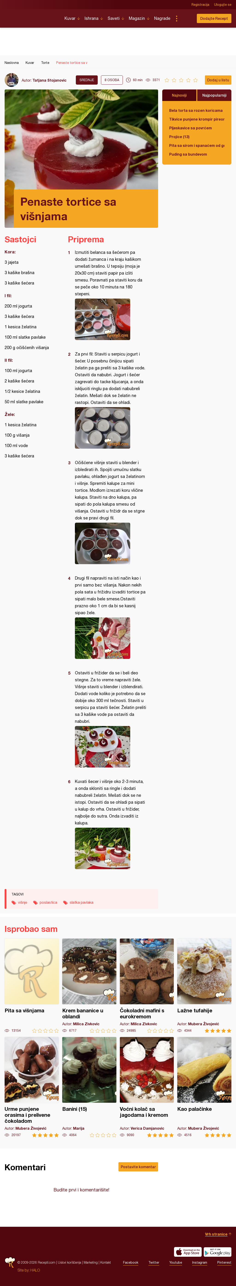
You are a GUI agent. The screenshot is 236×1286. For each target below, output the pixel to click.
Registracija (200, 4)
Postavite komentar (138, 1167)
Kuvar (70, 18)
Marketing (91, 1262)
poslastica (48, 902)
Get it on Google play (217, 1252)
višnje (22, 902)
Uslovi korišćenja (69, 1262)
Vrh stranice (216, 1234)
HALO (35, 1270)
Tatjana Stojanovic (49, 80)
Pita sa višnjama (32, 986)
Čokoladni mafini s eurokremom (147, 986)
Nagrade (162, 18)
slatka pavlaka (81, 902)
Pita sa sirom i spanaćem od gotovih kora (196, 145)
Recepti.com (31, 17)
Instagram (199, 1262)
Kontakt (105, 1262)
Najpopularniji (214, 95)
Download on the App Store (188, 1252)
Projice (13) (179, 136)
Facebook (130, 1262)
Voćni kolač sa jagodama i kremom (147, 1087)
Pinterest (224, 1262)
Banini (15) (89, 1087)
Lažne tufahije (204, 986)
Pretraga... (186, 18)
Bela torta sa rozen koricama (196, 110)
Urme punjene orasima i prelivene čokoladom (32, 1087)
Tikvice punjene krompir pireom (196, 119)
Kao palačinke (204, 1087)
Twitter (153, 1262)
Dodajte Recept (214, 18)
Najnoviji (179, 95)
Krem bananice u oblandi (89, 986)
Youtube (175, 1262)
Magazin (137, 18)
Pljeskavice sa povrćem (190, 128)
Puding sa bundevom (188, 154)
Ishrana (91, 18)
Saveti (114, 18)
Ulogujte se (222, 4)
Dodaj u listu (218, 80)
